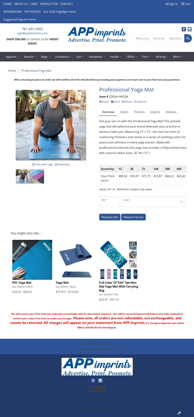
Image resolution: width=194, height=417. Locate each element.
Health (116, 57)
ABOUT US (21, 4)
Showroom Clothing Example (97, 349)
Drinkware (63, 57)
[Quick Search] (141, 38)
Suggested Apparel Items (19, 19)
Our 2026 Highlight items (59, 12)
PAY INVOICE (32, 12)
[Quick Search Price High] (176, 38)
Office (132, 57)
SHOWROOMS (12, 12)
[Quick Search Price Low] (159, 38)
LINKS (34, 4)
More (178, 57)
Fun (80, 57)
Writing (162, 57)
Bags (46, 57)
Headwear (97, 57)
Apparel (12, 57)
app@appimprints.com (32, 33)
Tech (146, 57)
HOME (7, 4)
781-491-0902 (32, 28)
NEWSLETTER (49, 4)
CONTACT (66, 4)
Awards (30, 57)
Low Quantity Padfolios (97, 344)
